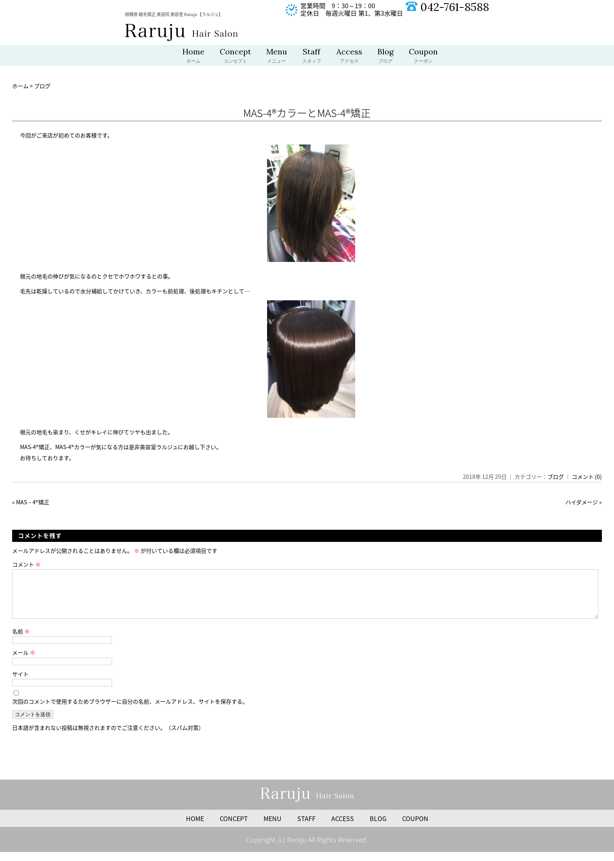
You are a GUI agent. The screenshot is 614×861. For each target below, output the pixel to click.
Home (193, 56)
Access (349, 56)
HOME (195, 827)
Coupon (423, 56)
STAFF (306, 827)
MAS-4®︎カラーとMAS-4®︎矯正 (307, 112)
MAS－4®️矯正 (32, 502)
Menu (276, 56)
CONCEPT (234, 827)
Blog (385, 56)
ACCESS (342, 827)
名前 (21, 640)
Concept (235, 56)
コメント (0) (587, 476)
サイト (20, 683)
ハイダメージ (581, 502)
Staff (311, 56)
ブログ (555, 476)
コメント (26, 564)
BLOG (378, 827)
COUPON (415, 827)
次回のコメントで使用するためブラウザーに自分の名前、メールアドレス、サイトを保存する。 (130, 711)
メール (23, 662)
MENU (273, 827)
